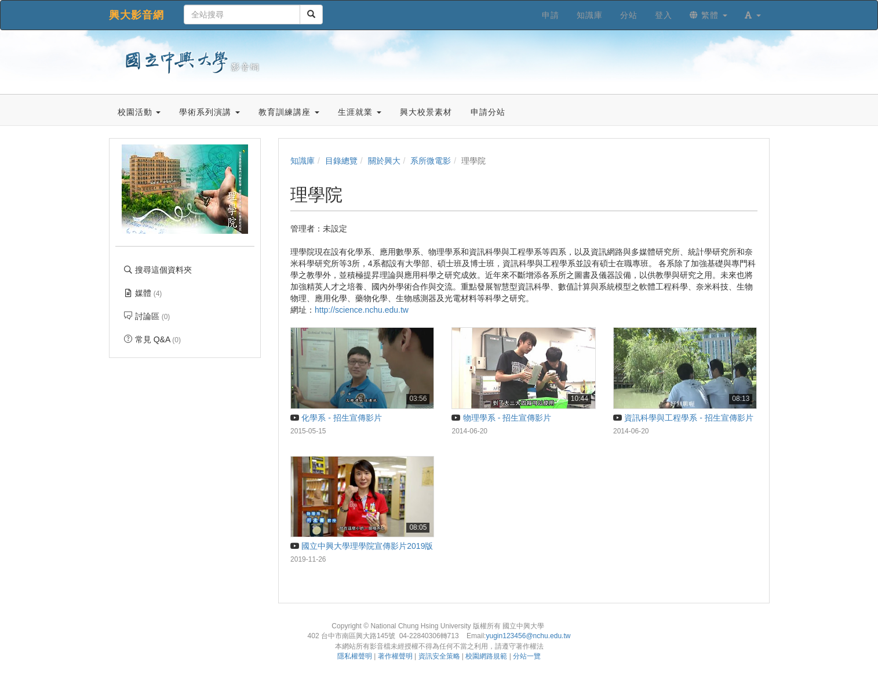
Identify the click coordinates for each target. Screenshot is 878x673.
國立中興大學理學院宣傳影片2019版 (361, 546)
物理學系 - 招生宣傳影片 (501, 417)
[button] (753, 15)
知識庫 (302, 160)
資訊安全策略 (439, 656)
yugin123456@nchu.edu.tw (528, 636)
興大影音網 (136, 15)
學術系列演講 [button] (209, 112)
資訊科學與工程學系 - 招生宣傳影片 (683, 417)
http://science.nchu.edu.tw (362, 309)
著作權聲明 (395, 656)
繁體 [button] (708, 15)
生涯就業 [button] (359, 112)
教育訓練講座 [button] (288, 112)
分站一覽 (527, 656)
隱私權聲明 (354, 656)
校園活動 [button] (139, 112)
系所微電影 (430, 160)
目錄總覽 (341, 160)
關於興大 (384, 160)
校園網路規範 (486, 656)
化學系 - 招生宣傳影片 (336, 417)
